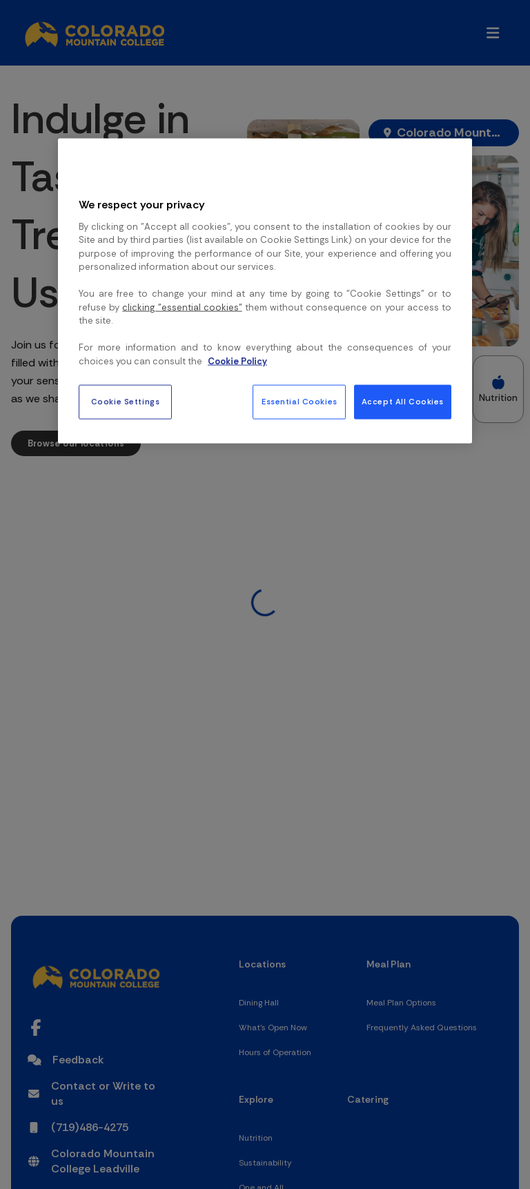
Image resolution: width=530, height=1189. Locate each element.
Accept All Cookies (403, 402)
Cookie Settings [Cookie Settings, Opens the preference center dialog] (125, 402)
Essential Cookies (299, 402)
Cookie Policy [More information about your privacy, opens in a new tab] (237, 360)
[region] (265, 291)
